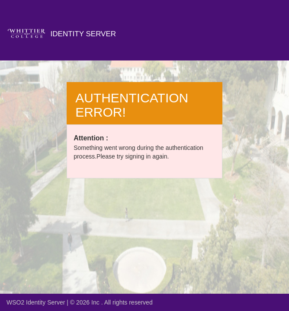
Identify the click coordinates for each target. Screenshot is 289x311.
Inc (96, 302)
